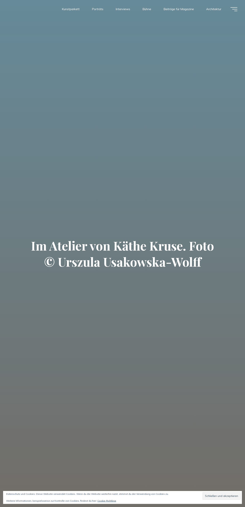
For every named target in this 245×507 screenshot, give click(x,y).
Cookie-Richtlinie (106, 500)
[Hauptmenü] (233, 9)
